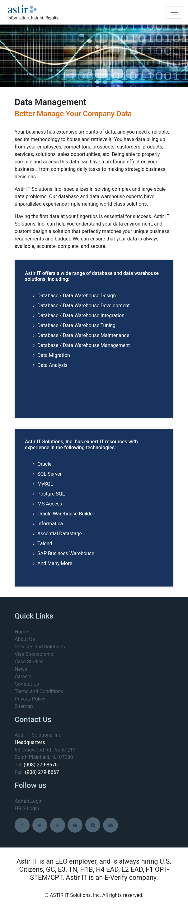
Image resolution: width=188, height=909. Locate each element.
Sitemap (24, 706)
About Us (25, 639)
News (21, 669)
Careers (23, 676)
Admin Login (29, 801)
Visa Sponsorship (34, 654)
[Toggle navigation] (174, 12)
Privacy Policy (30, 699)
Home (21, 632)
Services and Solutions (40, 647)
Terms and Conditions (39, 691)
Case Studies (29, 662)
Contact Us (27, 684)
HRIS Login (27, 808)
